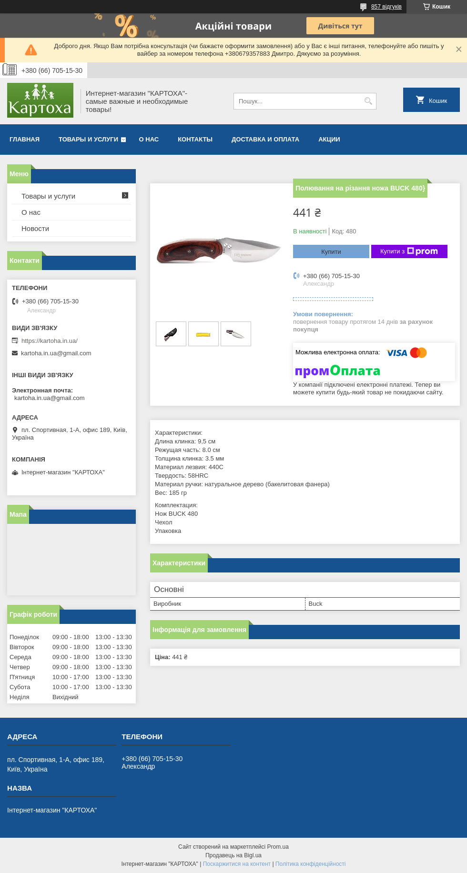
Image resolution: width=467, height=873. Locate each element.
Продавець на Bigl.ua (233, 855)
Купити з (409, 251)
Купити (331, 251)
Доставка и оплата (265, 139)
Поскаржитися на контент (237, 864)
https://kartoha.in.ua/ (49, 340)
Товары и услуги (88, 139)
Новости (35, 228)
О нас (149, 139)
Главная (25, 139)
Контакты (195, 139)
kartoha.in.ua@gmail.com (56, 353)
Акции (329, 139)
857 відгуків (386, 6)
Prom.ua (278, 846)
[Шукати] (368, 101)
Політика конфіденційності (310, 864)
